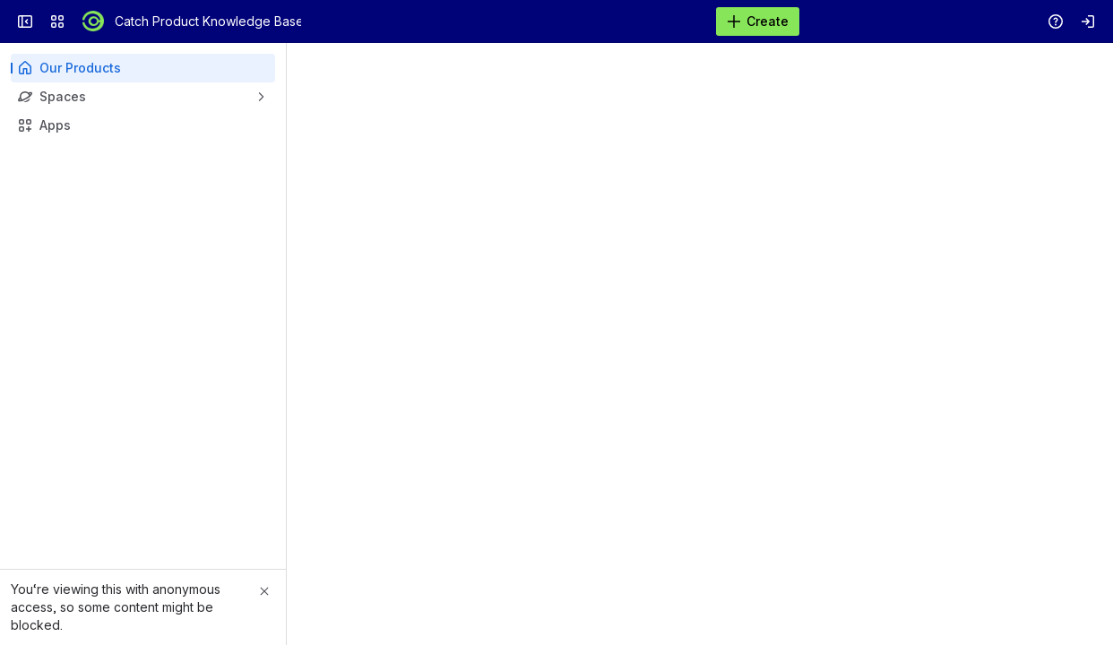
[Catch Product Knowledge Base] (93, 21)
